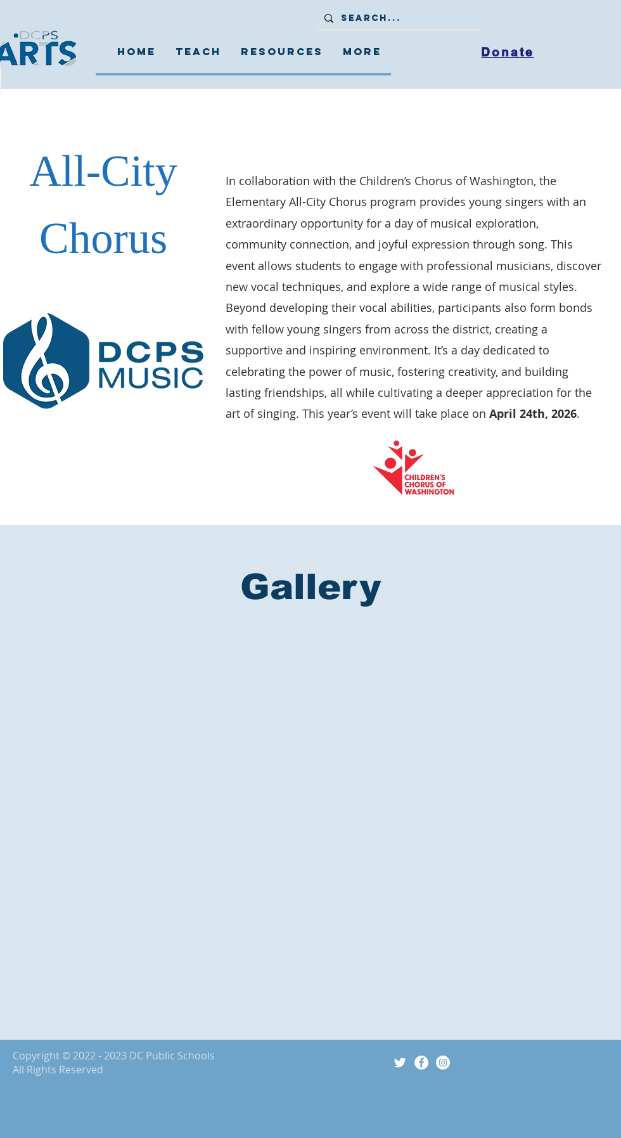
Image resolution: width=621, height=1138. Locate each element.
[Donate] (508, 52)
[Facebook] (421, 1063)
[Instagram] (443, 1063)
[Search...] (397, 18)
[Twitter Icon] (400, 1063)
